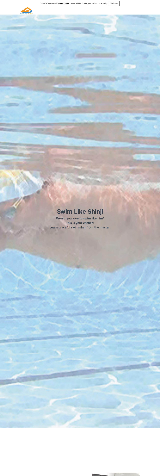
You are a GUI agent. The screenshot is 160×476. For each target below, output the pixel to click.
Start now (114, 3)
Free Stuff (121, 11)
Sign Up (137, 11)
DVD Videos (101, 11)
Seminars (111, 11)
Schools (91, 11)
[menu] (113, 11)
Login (129, 11)
